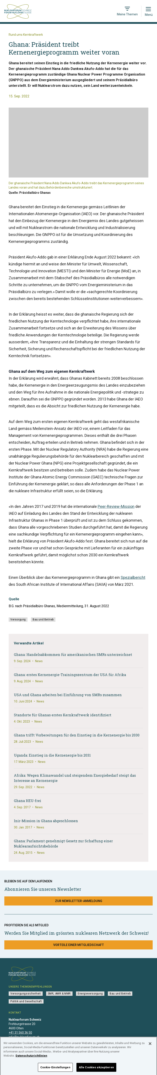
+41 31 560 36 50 (20, 1032)
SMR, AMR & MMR (59, 993)
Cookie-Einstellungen (55, 1069)
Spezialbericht (133, 577)
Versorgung (18, 619)
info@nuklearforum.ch (24, 1037)
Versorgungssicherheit (25, 993)
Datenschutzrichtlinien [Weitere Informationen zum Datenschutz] (31, 1057)
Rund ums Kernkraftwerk (26, 34)
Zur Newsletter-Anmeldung (78, 901)
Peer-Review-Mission (116, 506)
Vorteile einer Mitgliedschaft (78, 945)
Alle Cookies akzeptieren (96, 1069)
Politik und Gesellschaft (26, 1001)
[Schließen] (150, 1045)
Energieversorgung (90, 993)
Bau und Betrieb (43, 619)
